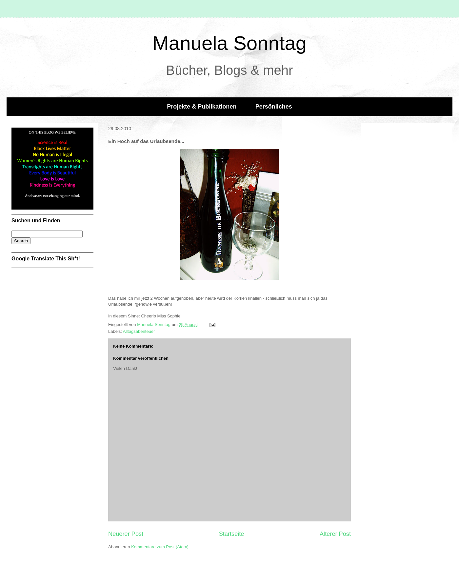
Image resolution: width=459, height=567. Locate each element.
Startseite (231, 534)
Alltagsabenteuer (139, 331)
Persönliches (273, 106)
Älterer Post (335, 534)
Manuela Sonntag (229, 43)
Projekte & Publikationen (201, 106)
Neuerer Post (125, 534)
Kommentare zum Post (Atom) (160, 546)
